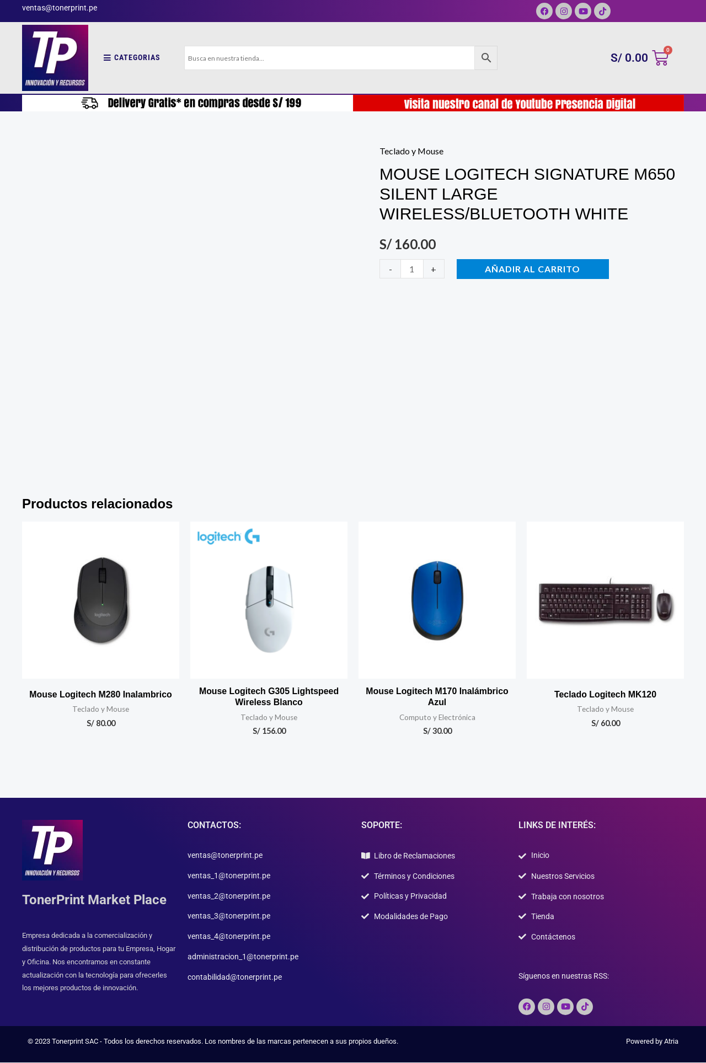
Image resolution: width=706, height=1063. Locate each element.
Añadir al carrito (533, 269)
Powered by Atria (652, 1042)
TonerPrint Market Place (94, 900)
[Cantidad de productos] (412, 268)
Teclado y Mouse (411, 151)
